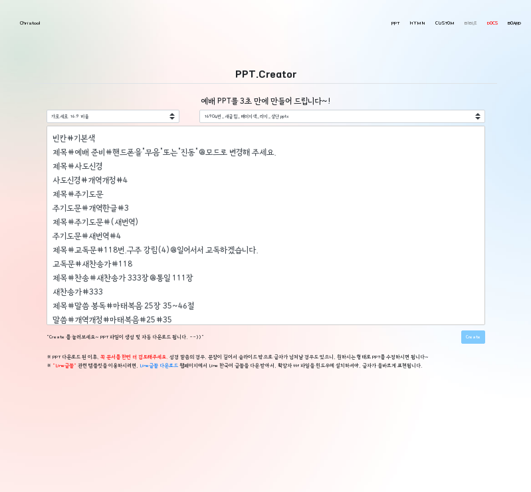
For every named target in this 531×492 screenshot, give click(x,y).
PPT (395, 23)
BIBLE (471, 23)
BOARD (514, 23)
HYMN (417, 23)
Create (473, 337)
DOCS (492, 23)
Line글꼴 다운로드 (159, 365)
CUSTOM (445, 23)
